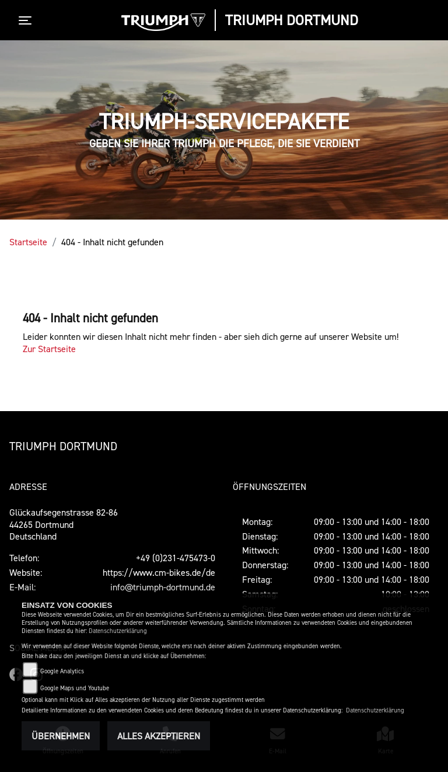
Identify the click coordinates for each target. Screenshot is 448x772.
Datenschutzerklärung (118, 631)
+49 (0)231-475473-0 (175, 558)
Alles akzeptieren (158, 736)
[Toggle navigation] (27, 20)
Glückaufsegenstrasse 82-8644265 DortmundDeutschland (63, 524)
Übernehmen (61, 736)
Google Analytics (62, 671)
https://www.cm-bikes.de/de (159, 572)
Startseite (28, 242)
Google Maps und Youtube (74, 688)
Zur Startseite (49, 348)
